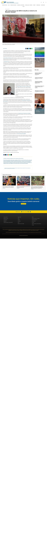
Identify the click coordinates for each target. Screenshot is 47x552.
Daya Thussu (5, 48)
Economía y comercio (13, 161)
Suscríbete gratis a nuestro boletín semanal (23, 201)
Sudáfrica (12, 163)
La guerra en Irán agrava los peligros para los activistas (39, 78)
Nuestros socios (6, 218)
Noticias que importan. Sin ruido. (23, 199)
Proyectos (7, 163)
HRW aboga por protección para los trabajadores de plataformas (39, 91)
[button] (45, 2)
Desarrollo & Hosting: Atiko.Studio (23, 235)
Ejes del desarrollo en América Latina (21, 161)
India (7, 162)
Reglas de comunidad (21, 223)
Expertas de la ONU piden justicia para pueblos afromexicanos (38, 74)
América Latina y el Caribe (35, 218)
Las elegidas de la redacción (12, 162)
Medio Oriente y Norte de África (36, 223)
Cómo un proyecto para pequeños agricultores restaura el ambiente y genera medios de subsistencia (37, 187)
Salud (23, 6)
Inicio (18, 218)
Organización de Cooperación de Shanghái (24, 113)
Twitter (19, 219)
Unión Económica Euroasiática (21, 133)
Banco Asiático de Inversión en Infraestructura (24, 86)
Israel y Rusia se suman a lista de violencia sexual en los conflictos (8, 187)
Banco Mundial (5, 101)
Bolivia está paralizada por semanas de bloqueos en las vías (23, 187)
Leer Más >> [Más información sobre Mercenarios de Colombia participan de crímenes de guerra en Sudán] (36, 83)
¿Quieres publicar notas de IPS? (8, 222)
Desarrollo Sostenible (10, 158)
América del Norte (34, 219)
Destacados (8, 161)
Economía (14, 158)
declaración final (6, 61)
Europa (33, 222)
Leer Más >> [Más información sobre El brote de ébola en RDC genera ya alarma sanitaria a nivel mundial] (36, 88)
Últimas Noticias (21, 158)
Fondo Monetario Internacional (26, 100)
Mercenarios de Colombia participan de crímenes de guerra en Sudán (38, 82)
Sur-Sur (14, 163)
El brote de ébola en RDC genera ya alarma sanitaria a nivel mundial (39, 87)
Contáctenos (5, 219)
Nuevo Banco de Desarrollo (19, 162)
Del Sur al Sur (5, 161)
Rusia (9, 163)
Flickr (18, 222)
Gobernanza (17, 158)
